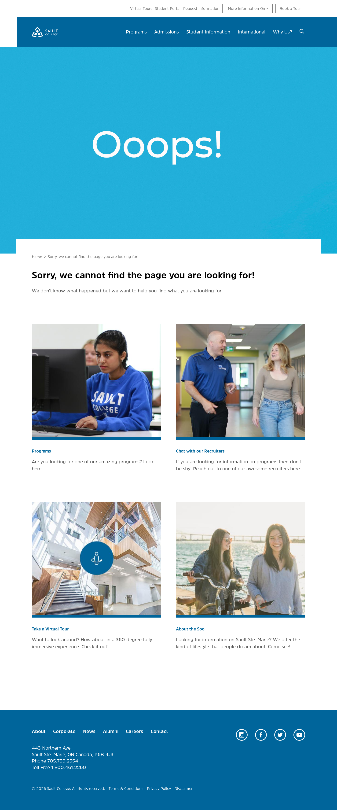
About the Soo (192, 628)
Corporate (64, 731)
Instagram (242, 735)
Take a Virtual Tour (53, 628)
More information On (246, 8)
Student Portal (167, 8)
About (39, 731)
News (89, 731)
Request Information (201, 8)
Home (37, 256)
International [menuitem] (251, 31)
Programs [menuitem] (136, 31)
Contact (159, 731)
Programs (42, 451)
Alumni (110, 731)
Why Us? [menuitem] (282, 31)
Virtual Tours (141, 8)
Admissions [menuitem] (166, 31)
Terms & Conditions (126, 788)
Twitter (280, 735)
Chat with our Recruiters (203, 451)
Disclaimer (184, 788)
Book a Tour (290, 8)
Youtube (299, 735)
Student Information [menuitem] (208, 31)
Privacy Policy (159, 788)
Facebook (261, 735)
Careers (134, 731)
